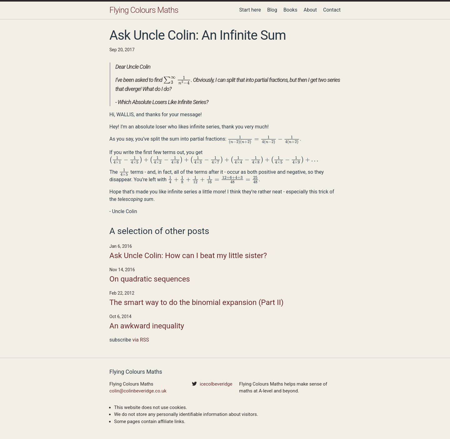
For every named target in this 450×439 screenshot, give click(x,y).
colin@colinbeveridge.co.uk (138, 391)
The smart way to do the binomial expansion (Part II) (196, 302)
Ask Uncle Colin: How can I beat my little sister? (188, 255)
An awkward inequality (146, 326)
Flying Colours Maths (143, 10)
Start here (250, 10)
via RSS (140, 340)
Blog (272, 10)
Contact (332, 10)
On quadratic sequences (149, 279)
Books (290, 10)
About (310, 10)
